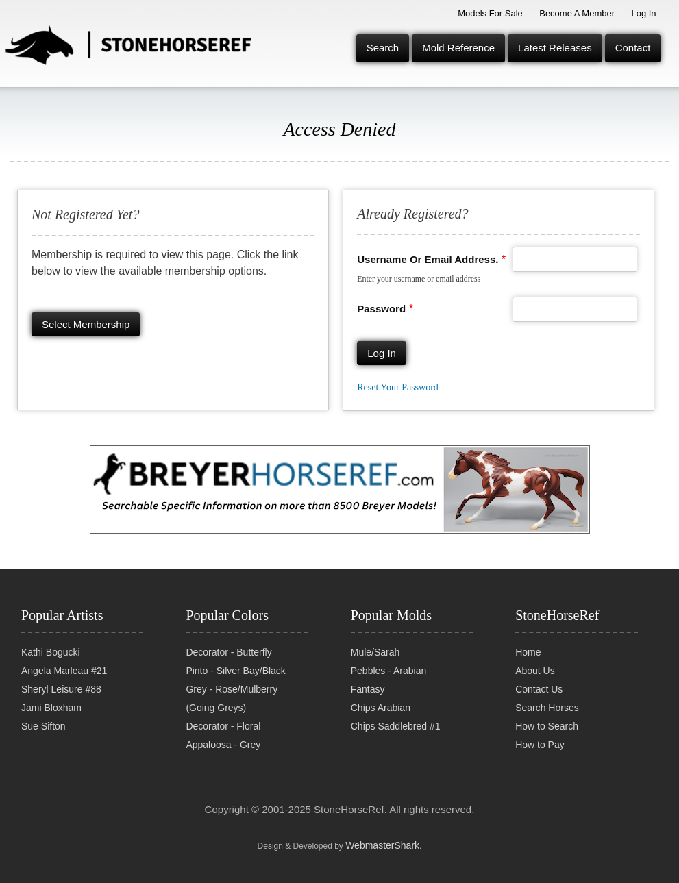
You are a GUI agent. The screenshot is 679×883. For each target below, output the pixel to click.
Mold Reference (458, 47)
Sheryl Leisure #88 (61, 689)
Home (528, 652)
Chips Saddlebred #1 (396, 726)
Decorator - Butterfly (228, 652)
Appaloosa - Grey (223, 744)
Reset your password (398, 387)
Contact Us (539, 689)
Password (381, 308)
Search (383, 47)
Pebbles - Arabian (389, 670)
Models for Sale (490, 13)
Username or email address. (427, 259)
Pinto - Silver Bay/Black (236, 670)
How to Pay (540, 744)
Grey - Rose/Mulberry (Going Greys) (231, 698)
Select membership (85, 324)
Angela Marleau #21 (64, 670)
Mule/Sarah (375, 652)
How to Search (546, 726)
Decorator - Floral (223, 726)
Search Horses (547, 707)
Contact (633, 47)
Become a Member (577, 13)
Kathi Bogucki (50, 652)
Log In (643, 13)
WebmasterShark (382, 845)
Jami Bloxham (51, 707)
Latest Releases (555, 47)
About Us (535, 670)
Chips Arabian (380, 707)
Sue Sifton (43, 726)
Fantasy (368, 689)
